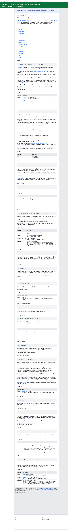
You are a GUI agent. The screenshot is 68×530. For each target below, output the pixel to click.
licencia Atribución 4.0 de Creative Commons (44, 488)
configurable (44, 434)
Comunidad (46, 1)
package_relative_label (23, 49)
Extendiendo (22, 15)
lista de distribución (45, 10)
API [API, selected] (25, 6)
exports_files (21, 35)
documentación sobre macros (29, 447)
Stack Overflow (44, 522)
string (24, 100)
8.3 (52, 20)
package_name (22, 47)
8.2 (54, 20)
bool (23, 480)
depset (20, 29)
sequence (24, 97)
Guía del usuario (26, 1)
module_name (21, 38)
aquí (42, 101)
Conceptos (3, 6)
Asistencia (43, 517)
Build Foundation (20, 10)
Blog (15, 517)
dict (25, 444)
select (20, 55)
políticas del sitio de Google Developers (48, 489)
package (20, 42)
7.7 (56, 20)
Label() (35, 373)
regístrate (23, 11)
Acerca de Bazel (11, 1)
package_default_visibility (24, 44)
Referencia (33, 1)
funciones (19, 23)
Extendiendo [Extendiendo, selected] (40, 1)
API (25, 15)
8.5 (49, 20)
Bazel (18, 15)
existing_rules (21, 33)
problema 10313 (21, 82)
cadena (23, 391)
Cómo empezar (19, 1)
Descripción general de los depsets (40, 71)
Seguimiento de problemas (46, 519)
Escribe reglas (11, 6)
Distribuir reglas (19, 6)
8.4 (51, 20)
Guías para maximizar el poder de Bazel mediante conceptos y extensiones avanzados (20, 4)
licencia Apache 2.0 (25, 489)
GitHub (64, 1)
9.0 (46, 20)
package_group (22, 46)
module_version (22, 40)
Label (19, 359)
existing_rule (21, 31)
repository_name (22, 53)
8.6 (47, 20)
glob (20, 36)
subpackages (21, 57)
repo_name (21, 51)
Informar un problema (23, 20)
